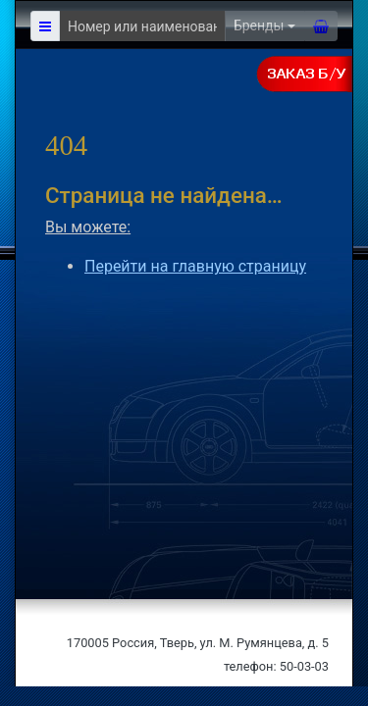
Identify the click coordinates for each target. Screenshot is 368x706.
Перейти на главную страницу (195, 266)
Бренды (259, 25)
